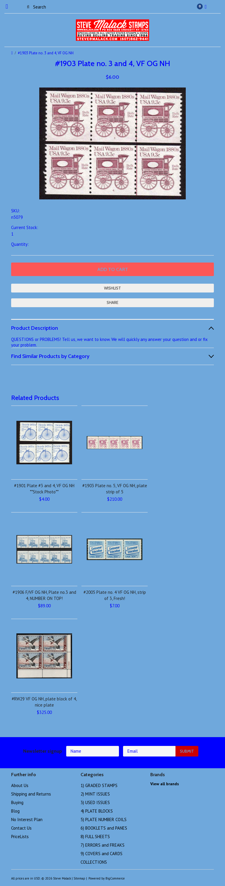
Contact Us (21, 828)
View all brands (164, 783)
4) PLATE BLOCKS (97, 811)
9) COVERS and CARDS (101, 853)
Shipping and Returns (31, 794)
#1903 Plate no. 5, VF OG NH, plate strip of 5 (114, 489)
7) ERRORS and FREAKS (103, 845)
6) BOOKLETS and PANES (104, 828)
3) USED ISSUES (95, 802)
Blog (15, 811)
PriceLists (20, 836)
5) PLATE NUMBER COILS (104, 819)
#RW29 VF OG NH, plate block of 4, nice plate (44, 702)
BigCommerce (115, 878)
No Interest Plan (26, 819)
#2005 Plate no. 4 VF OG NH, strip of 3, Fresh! (114, 595)
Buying (17, 802)
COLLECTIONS (94, 862)
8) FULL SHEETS (95, 836)
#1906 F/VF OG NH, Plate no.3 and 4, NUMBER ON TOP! (44, 595)
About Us (19, 785)
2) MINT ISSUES (95, 794)
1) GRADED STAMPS (99, 785)
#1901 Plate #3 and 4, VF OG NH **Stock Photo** (44, 489)
